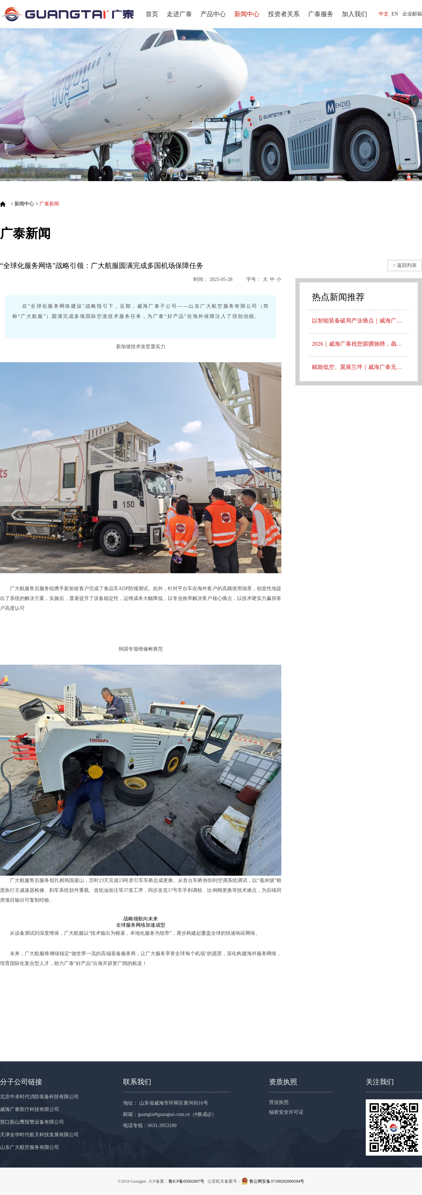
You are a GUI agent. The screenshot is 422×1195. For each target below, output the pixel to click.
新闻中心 (247, 14)
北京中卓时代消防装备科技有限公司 (39, 1096)
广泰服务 (320, 14)
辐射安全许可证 (286, 1112)
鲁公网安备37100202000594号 (276, 1181)
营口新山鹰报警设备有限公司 (32, 1122)
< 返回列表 (404, 265)
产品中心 (213, 14)
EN (394, 14)
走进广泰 (179, 14)
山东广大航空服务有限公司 (29, 1147)
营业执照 (279, 1102)
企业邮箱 (412, 14)
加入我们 (354, 14)
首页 (152, 14)
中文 (384, 14)
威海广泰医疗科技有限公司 (29, 1109)
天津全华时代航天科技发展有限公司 (39, 1134)
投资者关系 (284, 14)
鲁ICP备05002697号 (186, 1181)
